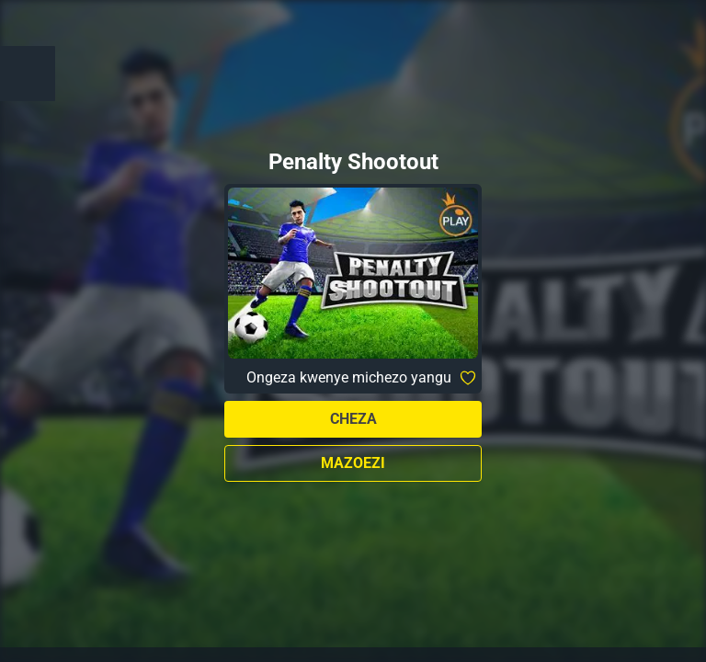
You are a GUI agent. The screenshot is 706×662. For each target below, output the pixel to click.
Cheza (353, 419)
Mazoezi (353, 463)
